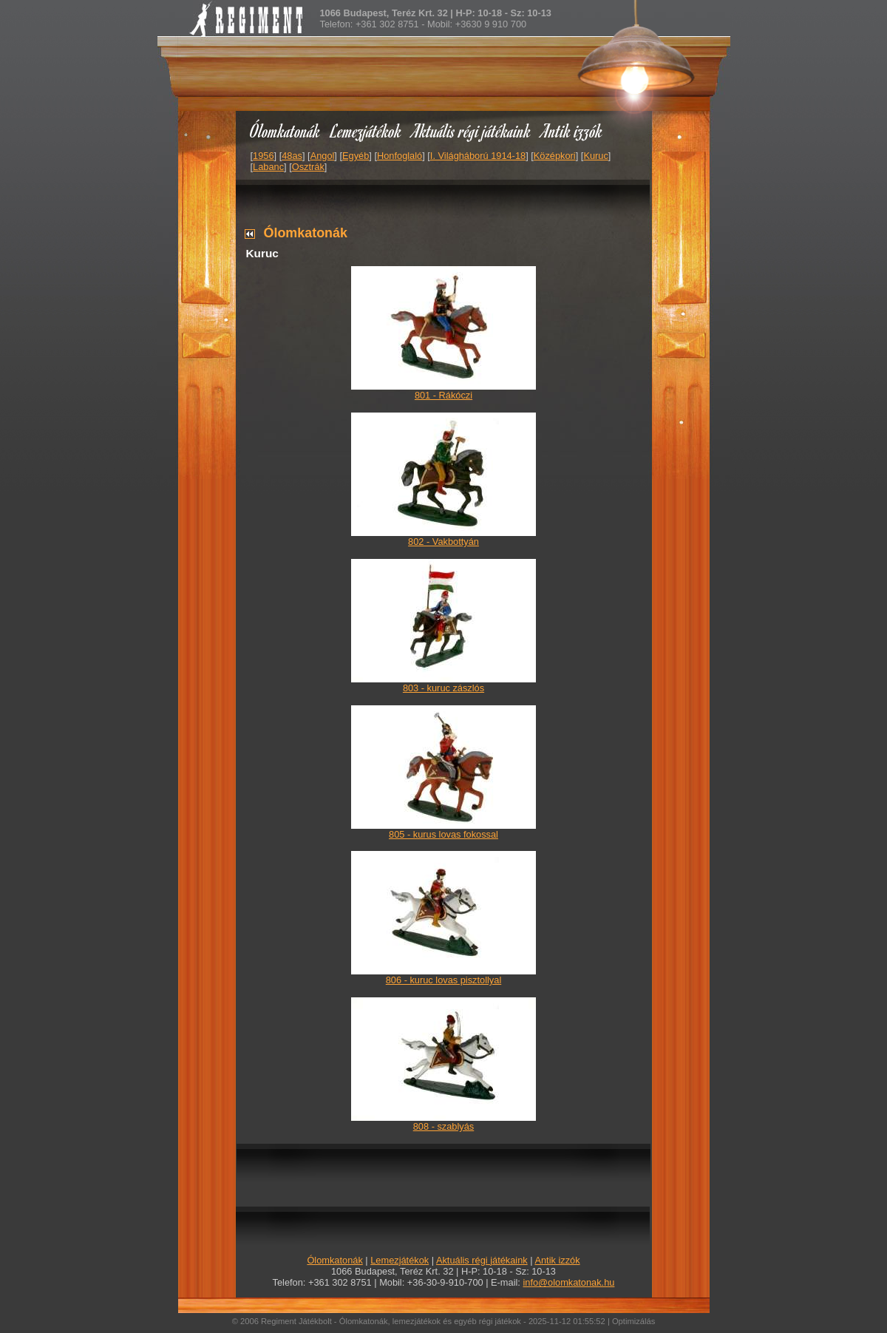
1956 (263, 155)
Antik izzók (572, 130)
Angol (322, 155)
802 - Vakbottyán (443, 541)
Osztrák (308, 166)
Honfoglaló (399, 155)
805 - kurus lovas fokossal (443, 834)
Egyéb (355, 155)
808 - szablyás (444, 1126)
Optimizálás (633, 1321)
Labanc (268, 166)
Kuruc (595, 155)
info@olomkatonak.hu (568, 1282)
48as (292, 155)
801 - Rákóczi (443, 395)
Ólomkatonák (285, 130)
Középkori (555, 155)
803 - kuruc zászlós (443, 687)
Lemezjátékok (366, 130)
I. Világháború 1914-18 (478, 155)
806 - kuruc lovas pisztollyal (443, 980)
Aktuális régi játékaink (471, 130)
